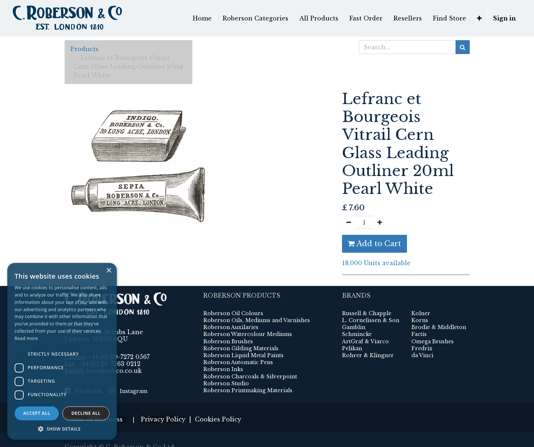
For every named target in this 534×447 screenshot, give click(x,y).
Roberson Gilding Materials (240, 334)
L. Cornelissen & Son (370, 305)
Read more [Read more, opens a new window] (26, 338)
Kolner (420, 298)
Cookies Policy (218, 404)
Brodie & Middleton (438, 312)
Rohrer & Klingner (368, 340)
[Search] (463, 47)
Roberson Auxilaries (230, 312)
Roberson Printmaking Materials (247, 375)
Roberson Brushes (228, 327)
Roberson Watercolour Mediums (247, 320)
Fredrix (422, 334)
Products (84, 49)
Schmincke (357, 320)
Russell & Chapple (366, 298)
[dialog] (62, 351)
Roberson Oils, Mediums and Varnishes (256, 305)
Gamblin (353, 312)
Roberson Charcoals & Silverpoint (250, 362)
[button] (62, 428)
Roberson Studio (226, 369)
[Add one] (380, 222)
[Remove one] (349, 222)
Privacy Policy (163, 404)
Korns (419, 305)
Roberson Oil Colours (233, 298)
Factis (419, 320)
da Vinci (422, 340)
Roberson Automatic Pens (238, 347)
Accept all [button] (36, 413)
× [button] (108, 271)
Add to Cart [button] (374, 243)
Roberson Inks (223, 355)
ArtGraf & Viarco (365, 327)
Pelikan (352, 334)
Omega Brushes (432, 327)
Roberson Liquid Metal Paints (243, 340)
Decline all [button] (86, 413)
